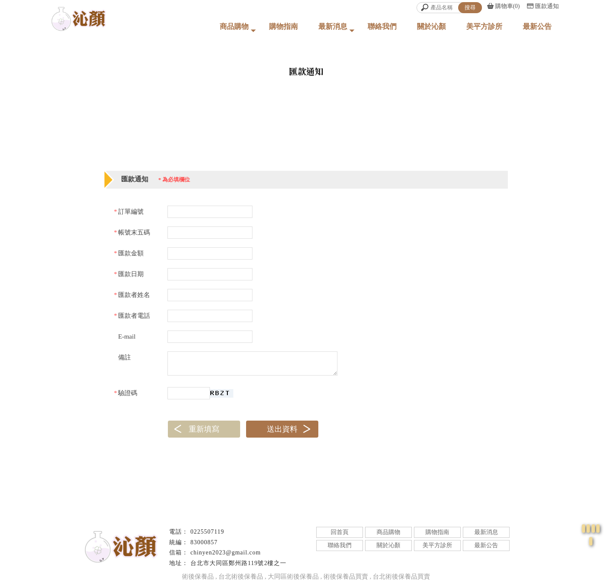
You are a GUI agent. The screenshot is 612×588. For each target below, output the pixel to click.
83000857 (204, 542)
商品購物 (234, 27)
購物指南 (283, 27)
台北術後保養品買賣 (401, 576)
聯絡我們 (382, 27)
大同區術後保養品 (293, 576)
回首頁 (339, 532)
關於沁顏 (431, 27)
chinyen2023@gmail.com (225, 552)
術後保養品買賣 (345, 576)
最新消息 (332, 27)
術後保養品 (198, 576)
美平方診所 (484, 27)
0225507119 (207, 532)
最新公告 (537, 27)
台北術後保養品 (240, 576)
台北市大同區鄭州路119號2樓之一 (238, 563)
